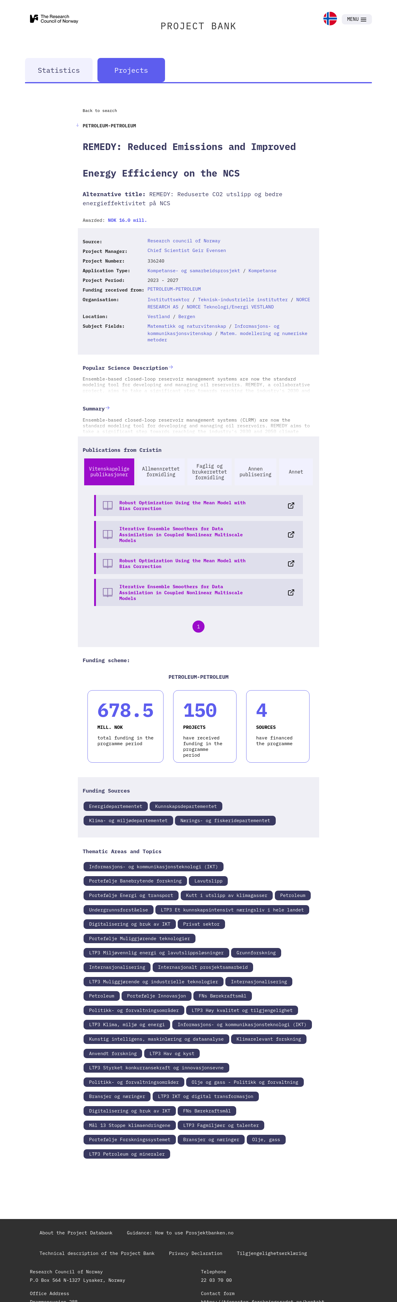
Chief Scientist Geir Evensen (187, 250)
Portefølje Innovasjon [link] (156, 996)
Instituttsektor (169, 299)
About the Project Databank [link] (76, 1233)
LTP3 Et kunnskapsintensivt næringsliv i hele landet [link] (232, 910)
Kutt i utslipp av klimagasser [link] (227, 895)
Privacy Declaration (195, 1253)
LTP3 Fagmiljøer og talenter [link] (221, 1125)
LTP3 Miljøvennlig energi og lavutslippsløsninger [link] (156, 952)
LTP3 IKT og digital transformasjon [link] (205, 1096)
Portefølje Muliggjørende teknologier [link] (139, 938)
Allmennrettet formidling (161, 471)
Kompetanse (263, 270)
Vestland (159, 316)
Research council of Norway (184, 241)
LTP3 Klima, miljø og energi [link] (127, 1024)
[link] (330, 19)
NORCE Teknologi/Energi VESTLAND (230, 307)
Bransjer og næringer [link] (117, 1096)
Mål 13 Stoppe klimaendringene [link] (129, 1125)
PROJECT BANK (198, 26)
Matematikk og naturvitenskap (187, 326)
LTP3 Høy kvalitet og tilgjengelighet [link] (242, 1010)
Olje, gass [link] (266, 1139)
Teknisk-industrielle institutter (243, 299)
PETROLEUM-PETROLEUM (174, 289)
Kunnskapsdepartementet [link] (186, 806)
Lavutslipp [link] (208, 881)
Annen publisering (256, 471)
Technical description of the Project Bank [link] (97, 1253)
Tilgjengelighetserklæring (272, 1253)
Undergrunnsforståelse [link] (118, 910)
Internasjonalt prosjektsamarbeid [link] (203, 967)
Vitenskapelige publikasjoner (109, 471)
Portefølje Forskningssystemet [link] (129, 1139)
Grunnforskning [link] (256, 952)
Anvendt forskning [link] (113, 1053)
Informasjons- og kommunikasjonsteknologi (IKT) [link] (153, 866)
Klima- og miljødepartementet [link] (128, 820)
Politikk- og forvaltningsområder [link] (134, 1010)
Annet (296, 472)
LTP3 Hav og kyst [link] (172, 1053)
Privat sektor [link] (201, 924)
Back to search (100, 110)
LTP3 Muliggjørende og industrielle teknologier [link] (153, 981)
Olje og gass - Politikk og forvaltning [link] (245, 1082)
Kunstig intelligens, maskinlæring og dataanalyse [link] (156, 1039)
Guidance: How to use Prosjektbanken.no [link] (180, 1233)
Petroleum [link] (293, 895)
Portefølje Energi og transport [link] (131, 895)
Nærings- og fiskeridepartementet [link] (225, 820)
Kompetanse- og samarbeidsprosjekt (194, 270)
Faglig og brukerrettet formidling (209, 471)
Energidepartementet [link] (115, 806)
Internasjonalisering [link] (117, 967)
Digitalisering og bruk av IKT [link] (129, 924)
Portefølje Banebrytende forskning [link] (135, 881)
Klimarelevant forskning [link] (269, 1039)
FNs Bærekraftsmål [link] (222, 996)
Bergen (186, 316)
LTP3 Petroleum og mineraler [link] (127, 1154)
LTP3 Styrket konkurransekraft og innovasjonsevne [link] (156, 1067)
